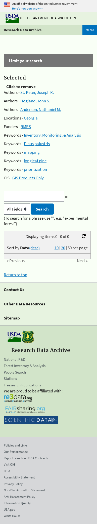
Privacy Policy (13, 484)
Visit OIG (9, 464)
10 (57, 248)
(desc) (34, 248)
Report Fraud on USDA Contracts (26, 458)
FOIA (7, 471)
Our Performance (16, 452)
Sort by (23, 248)
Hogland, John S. (35, 101)
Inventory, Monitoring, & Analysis (52, 135)
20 (63, 248)
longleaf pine (35, 161)
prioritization (35, 169)
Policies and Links (15, 445)
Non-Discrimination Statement (24, 490)
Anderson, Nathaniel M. (40, 109)
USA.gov (9, 509)
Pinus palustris (37, 143)
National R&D (14, 359)
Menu (90, 30)
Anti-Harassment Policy (19, 497)
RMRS (26, 126)
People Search (15, 372)
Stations (10, 378)
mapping (32, 152)
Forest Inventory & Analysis (24, 365)
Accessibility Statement (19, 477)
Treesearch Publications (22, 385)
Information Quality (17, 503)
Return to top (15, 274)
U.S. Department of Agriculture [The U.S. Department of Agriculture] (41, 18)
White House (12, 516)
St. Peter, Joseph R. (37, 92)
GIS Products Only (28, 178)
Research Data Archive (23, 29)
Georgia (31, 118)
